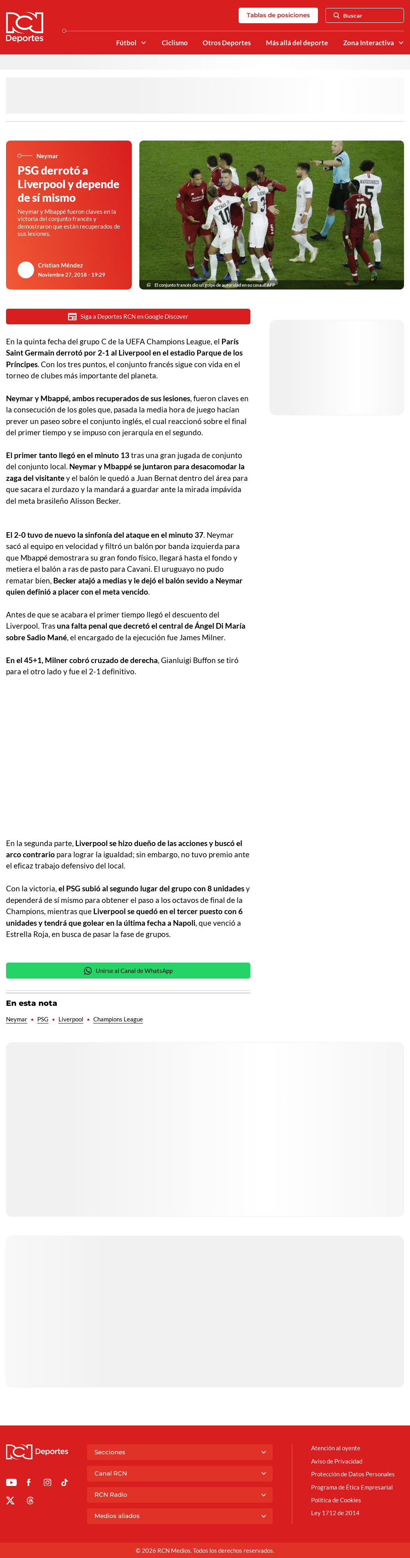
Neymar (16, 1019)
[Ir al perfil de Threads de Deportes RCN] (30, 1502)
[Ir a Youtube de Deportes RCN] (11, 1483)
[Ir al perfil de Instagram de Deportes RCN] (47, 1483)
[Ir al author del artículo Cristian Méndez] (26, 269)
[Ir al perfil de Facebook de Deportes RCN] (28, 1483)
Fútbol (126, 43)
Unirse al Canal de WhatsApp (128, 971)
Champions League (118, 1019)
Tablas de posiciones (278, 15)
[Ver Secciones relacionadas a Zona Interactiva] (401, 42)
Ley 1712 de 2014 (335, 1512)
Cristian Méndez (60, 265)
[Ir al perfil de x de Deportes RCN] (10, 1502)
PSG (42, 1019)
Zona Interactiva (368, 43)
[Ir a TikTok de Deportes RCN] (64, 1483)
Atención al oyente (335, 1447)
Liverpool (70, 1019)
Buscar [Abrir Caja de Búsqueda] (348, 15)
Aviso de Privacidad (336, 1461)
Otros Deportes (227, 43)
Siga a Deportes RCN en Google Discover (128, 316)
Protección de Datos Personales (353, 1474)
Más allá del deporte (297, 43)
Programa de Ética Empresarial (352, 1487)
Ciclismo (175, 43)
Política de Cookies (336, 1500)
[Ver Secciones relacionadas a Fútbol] (143, 42)
